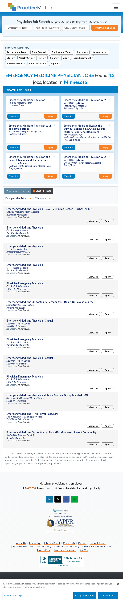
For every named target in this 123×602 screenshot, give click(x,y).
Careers (82, 543)
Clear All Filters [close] (42, 190)
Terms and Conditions (65, 550)
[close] (18, 198)
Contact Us (69, 543)
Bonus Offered (37, 63)
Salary (53, 57)
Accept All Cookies (84, 598)
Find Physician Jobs (104, 27)
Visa (65, 57)
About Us (21, 543)
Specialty (81, 52)
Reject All (108, 598)
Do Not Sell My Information (96, 546)
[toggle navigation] (116, 7)
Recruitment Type (16, 52)
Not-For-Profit (15, 63)
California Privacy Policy (66, 546)
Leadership (35, 543)
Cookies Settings (13, 598)
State (10, 57)
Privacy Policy (44, 546)
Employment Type (61, 52)
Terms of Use (43, 550)
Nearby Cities (26, 57)
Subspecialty (99, 52)
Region (54, 63)
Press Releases (98, 543)
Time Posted (39, 52)
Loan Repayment (82, 57)
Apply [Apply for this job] (50, 116)
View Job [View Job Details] (13, 116)
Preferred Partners (23, 546)
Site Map (84, 550)
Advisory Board (52, 543)
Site (41, 57)
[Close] (117, 586)
